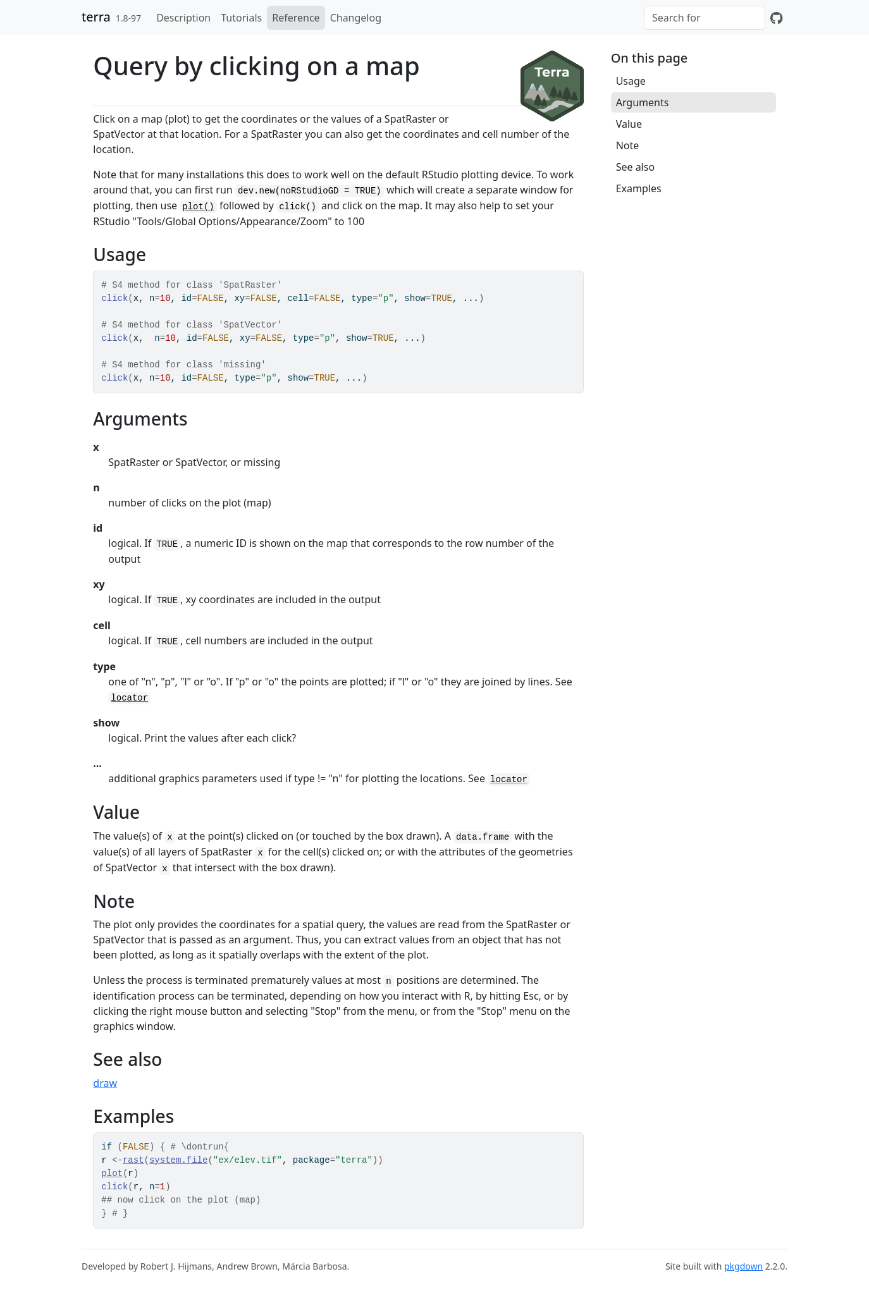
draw (105, 1083)
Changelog (355, 18)
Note (627, 145)
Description (183, 18)
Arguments (642, 102)
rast (133, 1160)
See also (635, 167)
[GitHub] (776, 18)
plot (112, 1173)
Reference (295, 18)
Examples (639, 188)
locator (129, 698)
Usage (631, 81)
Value (629, 124)
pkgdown (743, 1266)
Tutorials (241, 18)
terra (96, 16)
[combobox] (704, 18)
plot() (198, 207)
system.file (178, 1160)
